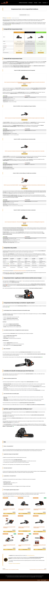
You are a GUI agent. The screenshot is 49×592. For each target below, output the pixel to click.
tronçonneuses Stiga (17, 506)
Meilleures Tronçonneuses (23, 2)
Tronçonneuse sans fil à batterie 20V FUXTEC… (9, 556)
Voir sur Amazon (19, 52)
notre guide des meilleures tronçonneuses (19, 275)
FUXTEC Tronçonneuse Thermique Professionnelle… (23, 538)
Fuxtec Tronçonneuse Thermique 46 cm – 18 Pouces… (24, 520)
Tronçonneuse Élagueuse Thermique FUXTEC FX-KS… (40, 520)
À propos (10, 574)
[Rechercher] (47, 2)
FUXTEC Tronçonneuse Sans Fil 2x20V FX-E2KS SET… (9, 538)
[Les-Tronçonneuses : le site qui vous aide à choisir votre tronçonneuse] (4, 2)
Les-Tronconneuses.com (30, 566)
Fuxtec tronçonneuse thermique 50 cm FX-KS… (9, 520)
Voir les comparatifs (16, 574)
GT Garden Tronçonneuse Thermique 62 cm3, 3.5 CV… (40, 556)
